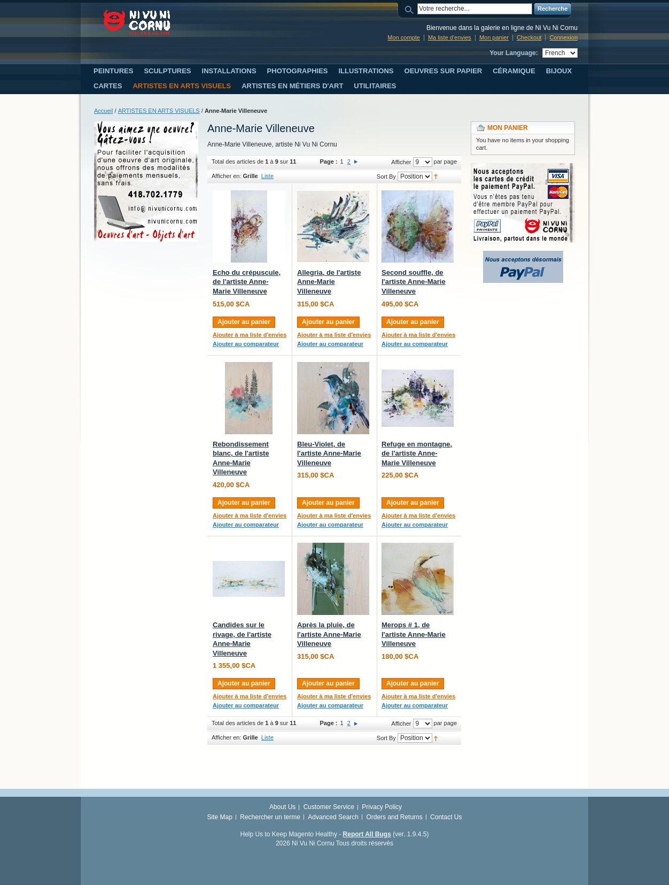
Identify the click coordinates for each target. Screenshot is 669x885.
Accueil (103, 110)
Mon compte (403, 37)
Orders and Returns (394, 817)
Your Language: (513, 53)
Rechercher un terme (270, 817)
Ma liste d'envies (449, 37)
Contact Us (446, 817)
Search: (410, 8)
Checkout (529, 37)
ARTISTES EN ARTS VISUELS (159, 110)
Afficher (401, 162)
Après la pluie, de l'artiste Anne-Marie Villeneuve (329, 634)
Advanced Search (333, 817)
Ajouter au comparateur (246, 344)
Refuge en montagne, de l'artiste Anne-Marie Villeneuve (417, 453)
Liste (267, 176)
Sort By (386, 176)
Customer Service (329, 807)
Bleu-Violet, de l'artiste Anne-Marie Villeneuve (329, 453)
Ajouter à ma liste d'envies (249, 335)
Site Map (219, 817)
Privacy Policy (382, 807)
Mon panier (494, 37)
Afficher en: (226, 176)
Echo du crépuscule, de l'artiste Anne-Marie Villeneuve (247, 281)
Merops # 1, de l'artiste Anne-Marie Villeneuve (414, 634)
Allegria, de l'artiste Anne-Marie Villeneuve (329, 281)
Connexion (563, 37)
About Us (282, 807)
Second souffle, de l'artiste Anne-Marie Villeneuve (414, 281)
